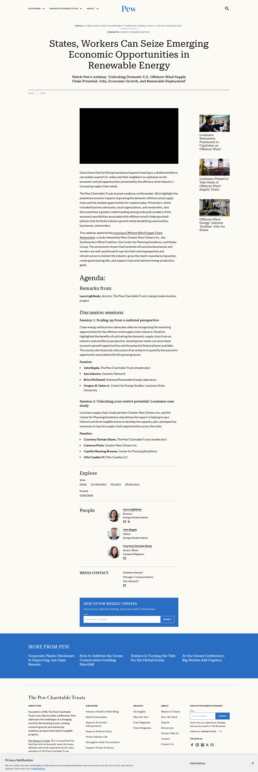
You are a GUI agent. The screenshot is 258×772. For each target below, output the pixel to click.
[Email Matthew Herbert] (124, 585)
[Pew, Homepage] (129, 8)
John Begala (130, 529)
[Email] (122, 619)
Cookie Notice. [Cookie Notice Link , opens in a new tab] (38, 770)
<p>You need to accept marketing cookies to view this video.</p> (129, 136)
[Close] (252, 764)
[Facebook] (192, 745)
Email (86, 614)
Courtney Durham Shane (137, 545)
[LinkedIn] (203, 745)
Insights (138, 706)
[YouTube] (212, 745)
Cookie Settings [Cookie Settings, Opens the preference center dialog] (197, 764)
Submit (167, 619)
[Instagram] (197, 745)
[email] (124, 521)
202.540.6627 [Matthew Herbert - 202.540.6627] (131, 581)
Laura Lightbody (132, 509)
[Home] (56, 697)
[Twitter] (207, 744)
